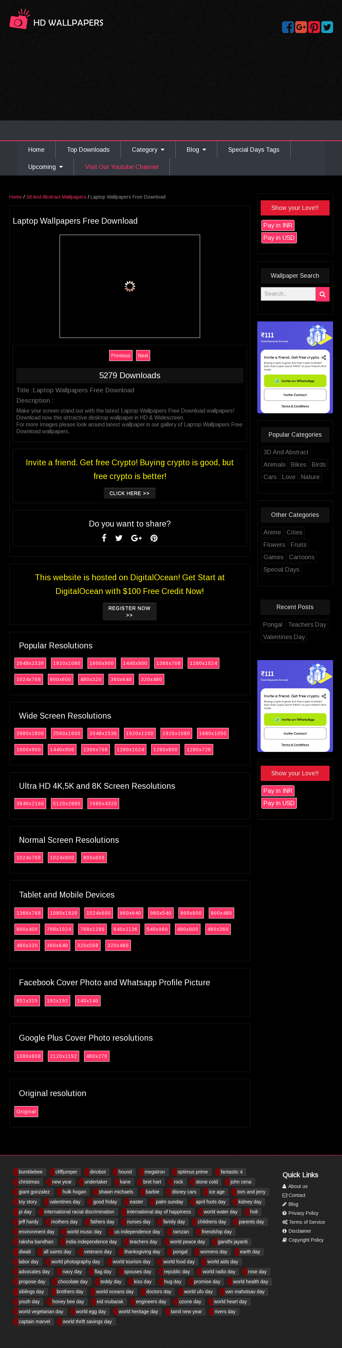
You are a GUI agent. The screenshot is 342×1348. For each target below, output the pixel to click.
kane (125, 1182)
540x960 (177, 929)
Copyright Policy (303, 1240)
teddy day (111, 1281)
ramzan (181, 1231)
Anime (292, 532)
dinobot (98, 1172)
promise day (207, 1281)
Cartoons (321, 557)
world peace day (187, 1241)
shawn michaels (116, 1192)
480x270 (116, 1056)
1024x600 (82, 857)
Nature (330, 477)
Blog (196, 149)
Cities (314, 532)
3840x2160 (50, 803)
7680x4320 (123, 803)
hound (125, 1172)
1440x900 (155, 663)
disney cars (184, 1192)
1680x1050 (233, 733)
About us (295, 1186)
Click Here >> (149, 493)
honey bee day (68, 1301)
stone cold (207, 1182)
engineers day (151, 1301)
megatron (155, 1172)
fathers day (102, 1221)
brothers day (70, 1291)
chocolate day (72, 1281)
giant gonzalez (34, 1192)
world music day (84, 1231)
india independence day (91, 1241)
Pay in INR (297, 225)
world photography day (75, 1261)
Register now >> (150, 611)
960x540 (180, 913)
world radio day (219, 1271)
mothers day (64, 1221)
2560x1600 (87, 733)
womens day (213, 1251)
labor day (29, 1261)
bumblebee (31, 1172)
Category (148, 149)
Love (308, 477)
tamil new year (186, 1311)
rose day (257, 1271)
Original (46, 1111)
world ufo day (198, 1291)
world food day (179, 1261)
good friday (105, 1201)
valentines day (65, 1201)
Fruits (319, 544)
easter (136, 1201)
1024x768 (49, 679)
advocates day (34, 1271)
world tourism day (132, 1261)
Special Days (301, 569)
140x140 (107, 1001)
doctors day (158, 1291)
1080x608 (49, 1056)
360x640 (141, 679)
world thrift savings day (87, 1321)
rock (178, 1182)
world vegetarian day (41, 1311)
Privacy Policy (300, 1213)
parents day (251, 1221)
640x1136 (146, 929)
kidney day (249, 1201)
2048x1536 (50, 663)
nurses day (139, 1221)
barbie (152, 1192)
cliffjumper (66, 1172)
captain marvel (34, 1321)
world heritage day (138, 1311)
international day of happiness (159, 1211)
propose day (32, 1281)
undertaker (95, 1182)
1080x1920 (83, 913)
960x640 (150, 913)
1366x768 (188, 663)
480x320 (111, 679)
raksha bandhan (36, 1241)
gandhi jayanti (233, 1241)
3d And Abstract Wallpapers (76, 197)
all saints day (57, 1251)
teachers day (143, 1241)
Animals (294, 464)
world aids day (222, 1261)
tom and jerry (251, 1192)
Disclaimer (296, 1231)
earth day (250, 1251)
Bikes (318, 464)
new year (62, 1182)
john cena (240, 1182)
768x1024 (79, 929)
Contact (293, 1195)
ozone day (190, 1301)
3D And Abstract (306, 452)
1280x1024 (223, 663)
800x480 (241, 913)
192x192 (77, 1001)
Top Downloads (88, 149)
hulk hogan (74, 1192)
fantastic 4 (232, 1172)
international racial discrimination (79, 1211)
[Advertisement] (171, 89)
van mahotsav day (245, 1291)
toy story (28, 1201)
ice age (217, 1192)
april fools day (211, 1201)
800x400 (47, 929)
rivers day (225, 1311)
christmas (29, 1182)
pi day (25, 1211)
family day (174, 1221)
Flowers (294, 544)
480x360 (238, 929)
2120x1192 (83, 1056)
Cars (290, 477)
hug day (173, 1281)
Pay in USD (299, 237)
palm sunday (169, 1201)
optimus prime (193, 1172)
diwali (25, 1251)
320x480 (171, 679)
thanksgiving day (142, 1251)
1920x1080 (87, 663)
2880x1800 (50, 733)
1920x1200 (160, 733)
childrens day (212, 1221)
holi (254, 1211)
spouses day (138, 1271)
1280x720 (219, 749)
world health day (250, 1281)
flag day (103, 1271)
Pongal (292, 624)
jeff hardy (29, 1221)
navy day (72, 1271)
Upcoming (45, 166)
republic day (177, 1271)
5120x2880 (87, 803)
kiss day (143, 1281)
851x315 (47, 1001)
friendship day (217, 1231)
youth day (29, 1301)
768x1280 (112, 929)
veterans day (98, 1251)
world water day (221, 1211)
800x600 (80, 679)
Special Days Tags (253, 149)
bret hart (152, 1182)
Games (293, 557)
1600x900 (122, 663)
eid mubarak (110, 1301)
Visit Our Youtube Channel (121, 166)
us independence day (137, 1231)
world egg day (91, 1311)
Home (36, 149)
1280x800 (185, 749)
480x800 (207, 929)
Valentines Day (304, 637)
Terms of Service (303, 1222)
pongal (180, 1251)
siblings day (31, 1291)
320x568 (107, 945)
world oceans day (115, 1291)
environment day (37, 1231)
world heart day (230, 1301)
